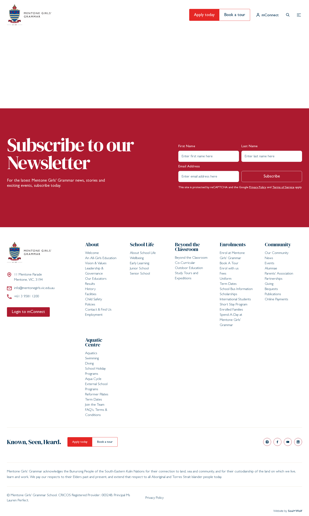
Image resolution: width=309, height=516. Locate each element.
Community (278, 244)
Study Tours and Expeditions (186, 276)
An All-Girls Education (100, 258)
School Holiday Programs (95, 371)
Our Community (276, 253)
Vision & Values (96, 263)
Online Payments (276, 299)
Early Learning (139, 263)
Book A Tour (229, 263)
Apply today (204, 15)
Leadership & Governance (94, 271)
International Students (235, 299)
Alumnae (271, 269)
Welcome (92, 253)
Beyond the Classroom (187, 247)
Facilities (90, 294)
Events (269, 263)
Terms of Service (283, 187)
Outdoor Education (189, 268)
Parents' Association (279, 274)
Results (90, 284)
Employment (94, 315)
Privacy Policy (257, 187)
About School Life (143, 253)
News (269, 258)
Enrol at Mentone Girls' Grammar (232, 256)
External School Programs (96, 387)
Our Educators (96, 279)
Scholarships (228, 294)
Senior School (140, 274)
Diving (89, 364)
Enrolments (233, 244)
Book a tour (234, 15)
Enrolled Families (231, 310)
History (90, 289)
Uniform (225, 279)
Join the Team (94, 405)
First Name (186, 146)
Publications (273, 294)
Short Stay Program (233, 305)
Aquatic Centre (93, 342)
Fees (223, 274)
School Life (142, 244)
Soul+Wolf (295, 511)
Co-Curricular (185, 263)
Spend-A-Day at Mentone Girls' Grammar (231, 320)
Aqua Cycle (93, 379)
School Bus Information (236, 289)
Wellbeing (137, 258)
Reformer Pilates (96, 395)
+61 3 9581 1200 (23, 296)
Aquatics (91, 353)
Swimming (92, 359)
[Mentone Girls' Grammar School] (29, 15)
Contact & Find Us (98, 310)
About (92, 244)
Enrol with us (229, 269)
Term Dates (228, 284)
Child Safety (93, 299)
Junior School (139, 269)
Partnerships (273, 279)
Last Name (249, 146)
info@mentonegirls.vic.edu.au (31, 288)
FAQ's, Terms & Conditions (96, 412)
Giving (269, 284)
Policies (90, 305)
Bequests (271, 289)
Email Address (189, 167)
